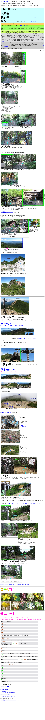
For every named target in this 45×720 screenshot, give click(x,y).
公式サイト (5, 412)
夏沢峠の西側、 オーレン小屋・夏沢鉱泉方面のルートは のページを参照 (9, 693)
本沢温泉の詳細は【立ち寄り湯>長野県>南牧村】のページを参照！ (15, 584)
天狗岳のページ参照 (23, 25)
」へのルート (7, 696)
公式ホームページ (7, 212)
